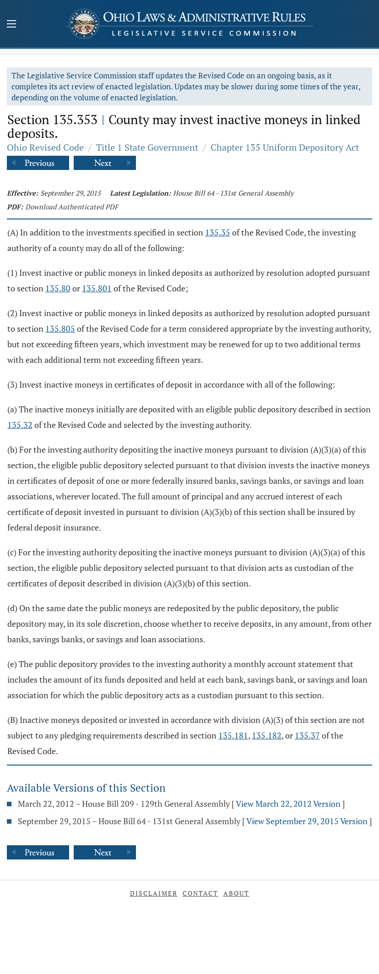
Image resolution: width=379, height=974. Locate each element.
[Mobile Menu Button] (11, 24)
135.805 (60, 328)
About (236, 893)
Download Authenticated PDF (71, 206)
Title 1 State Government (147, 147)
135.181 (233, 735)
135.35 (217, 232)
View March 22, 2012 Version (288, 803)
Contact (200, 893)
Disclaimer (154, 893)
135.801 (97, 288)
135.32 (19, 424)
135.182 (267, 735)
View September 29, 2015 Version (307, 820)
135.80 (57, 288)
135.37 (307, 735)
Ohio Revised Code (45, 147)
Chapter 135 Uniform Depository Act (285, 147)
